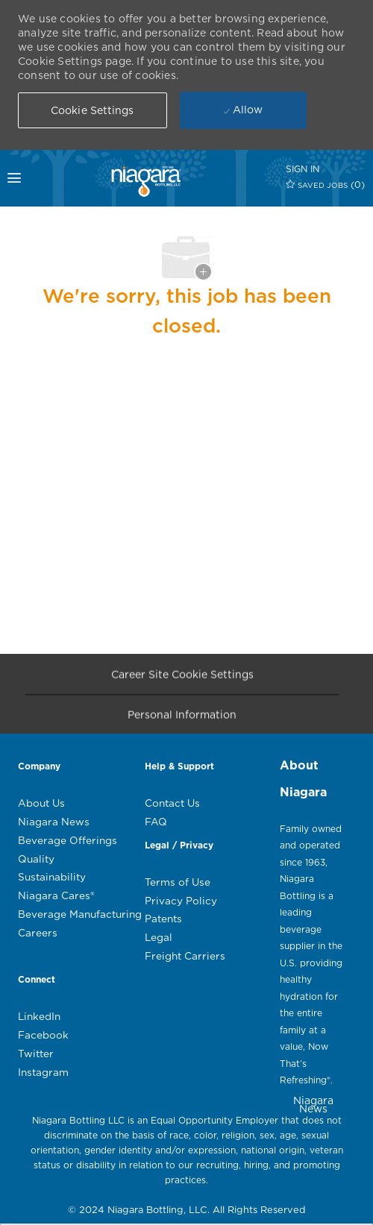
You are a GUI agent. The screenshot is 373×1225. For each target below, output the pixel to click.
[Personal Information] (182, 718)
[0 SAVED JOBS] (326, 184)
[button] (92, 110)
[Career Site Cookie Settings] (182, 678)
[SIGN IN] (302, 168)
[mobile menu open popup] (27, 178)
